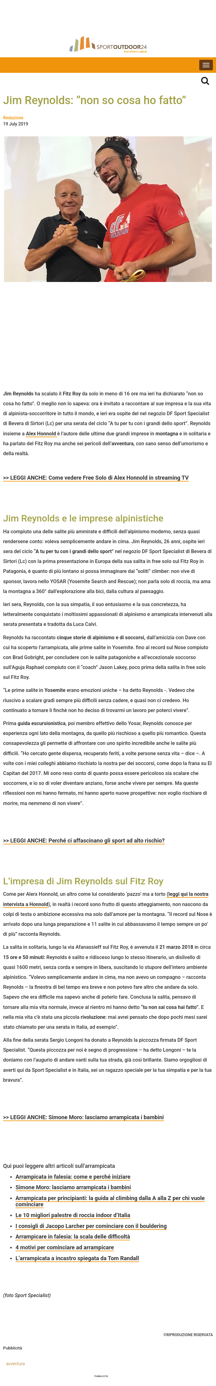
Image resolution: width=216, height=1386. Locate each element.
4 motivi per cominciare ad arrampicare (65, 1247)
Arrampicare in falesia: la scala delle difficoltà (73, 1236)
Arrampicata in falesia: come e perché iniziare (73, 1176)
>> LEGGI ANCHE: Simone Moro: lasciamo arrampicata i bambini (83, 1117)
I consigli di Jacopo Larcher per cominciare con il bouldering (91, 1226)
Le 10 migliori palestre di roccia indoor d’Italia (73, 1215)
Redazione (13, 117)
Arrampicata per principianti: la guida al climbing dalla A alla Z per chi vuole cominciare (110, 1201)
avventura (15, 1363)
